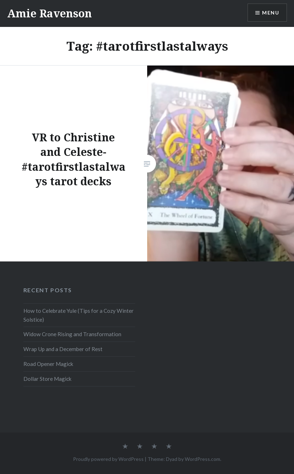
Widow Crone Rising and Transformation (72, 334)
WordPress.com (202, 459)
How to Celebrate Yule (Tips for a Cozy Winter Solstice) (78, 315)
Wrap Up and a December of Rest (62, 349)
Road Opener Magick (48, 364)
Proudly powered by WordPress (108, 459)
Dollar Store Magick (47, 379)
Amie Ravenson (49, 13)
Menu (270, 13)
